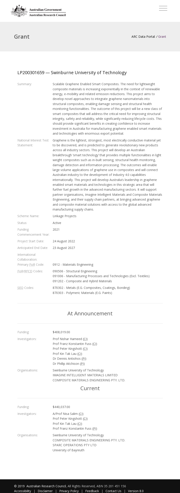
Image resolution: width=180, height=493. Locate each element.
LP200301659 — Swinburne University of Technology (72, 72)
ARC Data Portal (143, 36)
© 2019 (20, 486)
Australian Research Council (46, 486)
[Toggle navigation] (163, 8)
